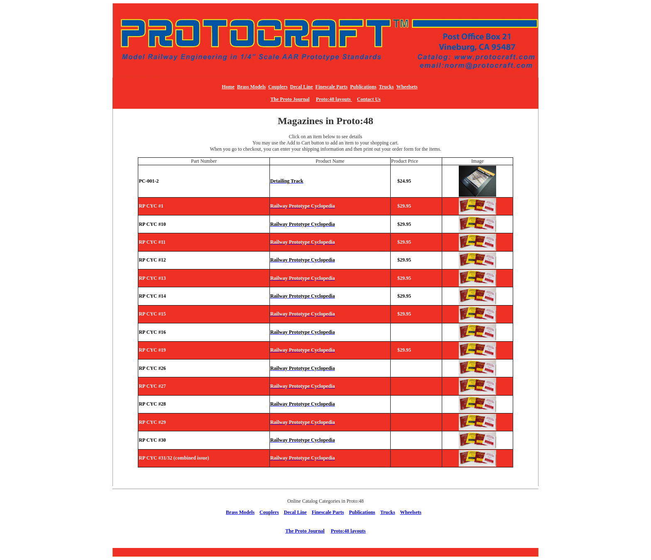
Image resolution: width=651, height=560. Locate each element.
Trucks (386, 87)
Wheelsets (406, 87)
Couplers (278, 87)
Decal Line (301, 87)
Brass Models (251, 87)
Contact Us (369, 99)
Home (228, 87)
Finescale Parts (332, 87)
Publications (363, 87)
